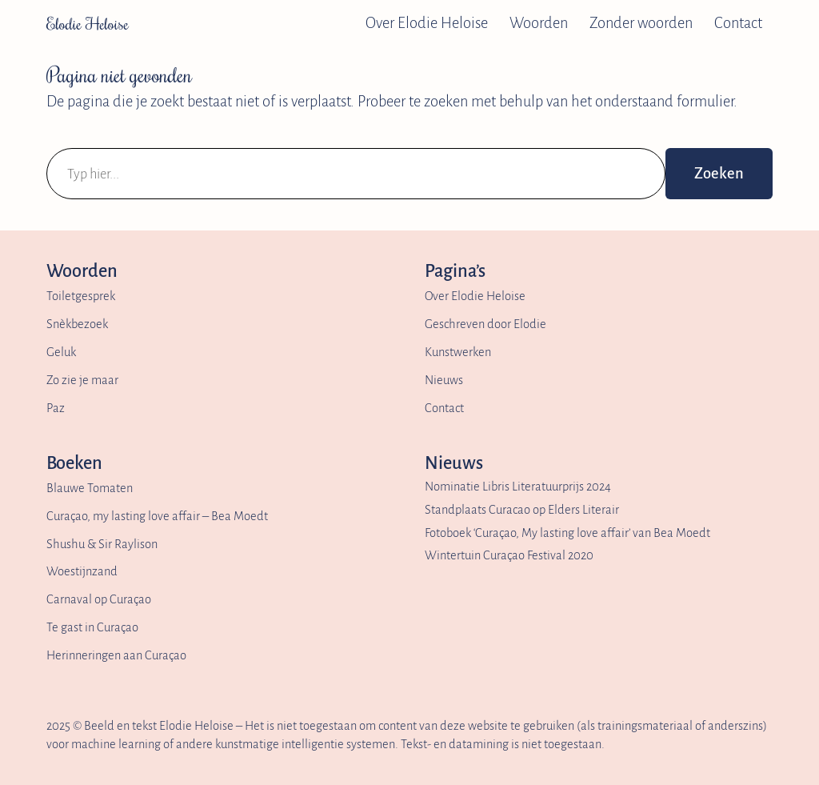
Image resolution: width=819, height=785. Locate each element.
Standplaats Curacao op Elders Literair (522, 509)
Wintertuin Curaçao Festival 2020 (509, 555)
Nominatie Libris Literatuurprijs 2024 (518, 486)
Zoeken (719, 174)
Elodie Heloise (87, 23)
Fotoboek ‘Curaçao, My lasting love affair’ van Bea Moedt (567, 533)
